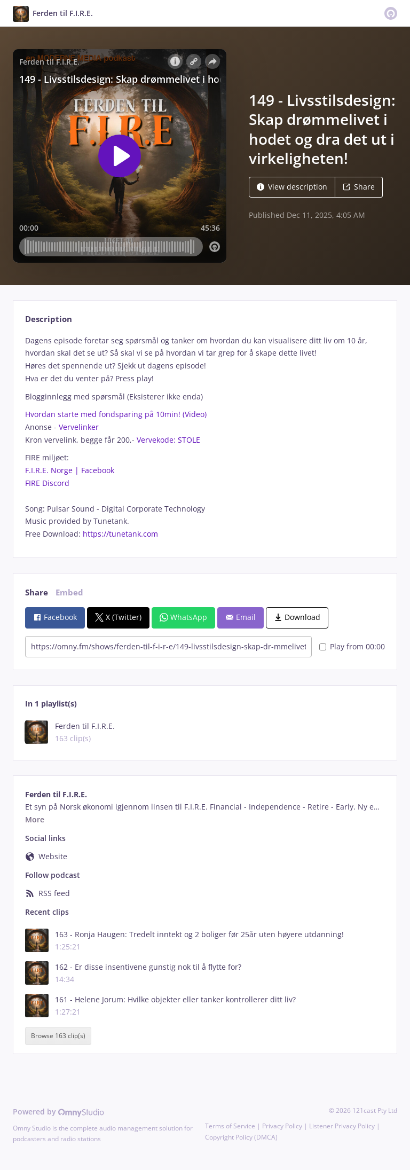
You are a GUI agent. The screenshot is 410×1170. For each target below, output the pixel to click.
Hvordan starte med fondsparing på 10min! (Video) (116, 414)
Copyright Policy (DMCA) (241, 1137)
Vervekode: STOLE (168, 440)
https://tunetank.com (120, 534)
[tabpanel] (204, 437)
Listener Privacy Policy (342, 1125)
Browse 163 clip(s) (58, 1035)
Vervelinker (79, 427)
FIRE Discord (47, 483)
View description (292, 187)
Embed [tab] (69, 592)
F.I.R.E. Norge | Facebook (69, 470)
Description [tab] (48, 319)
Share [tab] (36, 592)
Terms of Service (230, 1125)
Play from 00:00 (352, 646)
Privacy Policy (282, 1125)
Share (359, 187)
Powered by (58, 1111)
